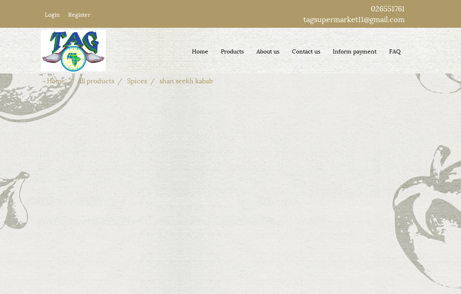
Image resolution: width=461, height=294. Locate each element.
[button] (414, 50)
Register (79, 14)
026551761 (388, 7)
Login (52, 14)
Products (232, 51)
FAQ (395, 51)
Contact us (306, 51)
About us (267, 51)
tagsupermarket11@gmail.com (354, 18)
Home (200, 51)
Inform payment (354, 51)
